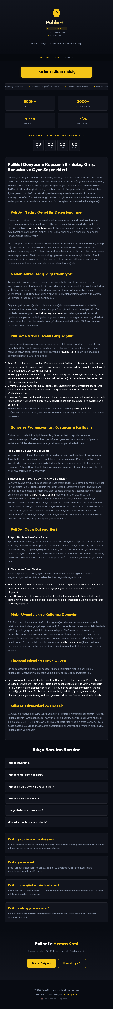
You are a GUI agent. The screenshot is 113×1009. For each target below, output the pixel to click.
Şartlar (74, 994)
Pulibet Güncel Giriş (56, 72)
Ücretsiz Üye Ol (72, 963)
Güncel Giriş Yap (41, 963)
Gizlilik (66, 994)
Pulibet (56, 57)
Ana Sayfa (44, 57)
